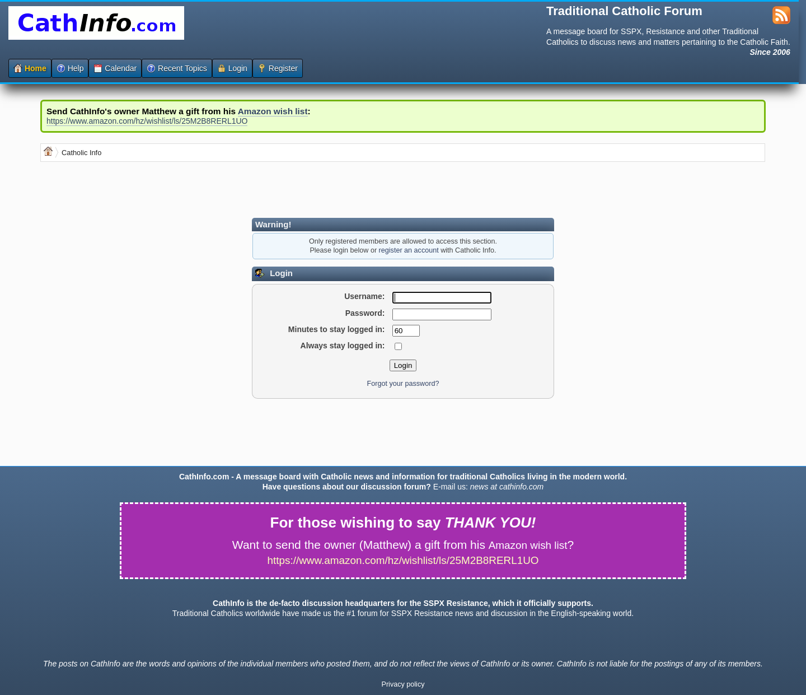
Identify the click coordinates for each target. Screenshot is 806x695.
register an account (409, 250)
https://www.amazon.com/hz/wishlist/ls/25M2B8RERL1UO (146, 120)
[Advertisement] (244, 190)
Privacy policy (403, 684)
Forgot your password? (403, 384)
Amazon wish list (273, 111)
